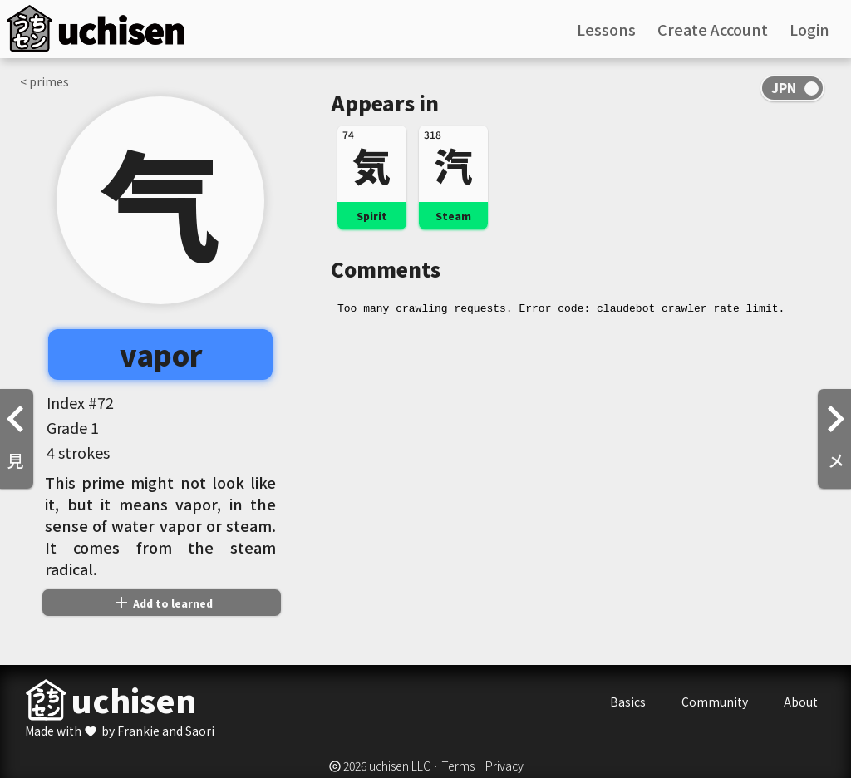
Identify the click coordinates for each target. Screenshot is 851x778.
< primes (44, 81)
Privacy (504, 765)
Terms (458, 765)
